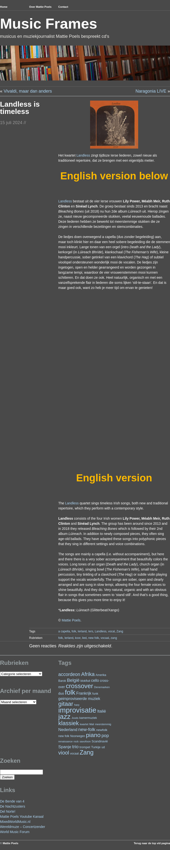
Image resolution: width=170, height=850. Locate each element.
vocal (111, 631)
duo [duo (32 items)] (61, 693)
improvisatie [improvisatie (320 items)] (77, 710)
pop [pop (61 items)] (105, 735)
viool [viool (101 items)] (63, 753)
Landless (83, 155)
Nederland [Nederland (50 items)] (67, 729)
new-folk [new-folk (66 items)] (86, 729)
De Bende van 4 (12, 801)
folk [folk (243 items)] (70, 692)
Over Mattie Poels (40, 6)
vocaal (105, 638)
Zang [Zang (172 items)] (87, 752)
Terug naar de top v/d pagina (152, 843)
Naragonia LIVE (151, 91)
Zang (120, 631)
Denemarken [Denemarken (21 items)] (102, 687)
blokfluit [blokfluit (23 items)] (85, 681)
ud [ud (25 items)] (103, 747)
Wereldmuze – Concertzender (22, 827)
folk (74, 631)
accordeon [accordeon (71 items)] (69, 674)
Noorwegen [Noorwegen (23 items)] (77, 736)
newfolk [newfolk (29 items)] (101, 730)
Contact (63, 6)
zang (114, 638)
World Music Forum (14, 832)
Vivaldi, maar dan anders (28, 91)
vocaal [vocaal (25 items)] (74, 753)
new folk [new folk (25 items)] (63, 736)
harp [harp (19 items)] (76, 704)
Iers (90, 631)
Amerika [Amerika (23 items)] (101, 675)
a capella (64, 631)
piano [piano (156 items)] (93, 735)
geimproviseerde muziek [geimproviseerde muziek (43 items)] (79, 699)
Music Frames (48, 24)
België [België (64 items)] (73, 680)
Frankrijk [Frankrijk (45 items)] (83, 693)
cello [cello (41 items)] (95, 680)
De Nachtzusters (12, 806)
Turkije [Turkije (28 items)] (96, 747)
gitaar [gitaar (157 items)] (65, 703)
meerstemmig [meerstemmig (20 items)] (103, 724)
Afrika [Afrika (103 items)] (88, 674)
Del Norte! (7, 811)
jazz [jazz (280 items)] (64, 716)
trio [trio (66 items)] (75, 746)
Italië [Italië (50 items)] (101, 711)
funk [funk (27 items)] (95, 693)
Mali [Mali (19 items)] (91, 724)
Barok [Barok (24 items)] (62, 681)
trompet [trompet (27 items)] (84, 747)
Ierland (82, 631)
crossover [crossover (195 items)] (79, 686)
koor (78, 638)
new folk (93, 638)
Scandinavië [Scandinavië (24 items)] (100, 741)
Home (4, 6)
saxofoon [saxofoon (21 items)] (85, 741)
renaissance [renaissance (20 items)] (65, 741)
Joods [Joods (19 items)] (74, 717)
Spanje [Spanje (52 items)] (64, 746)
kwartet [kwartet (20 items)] (84, 724)
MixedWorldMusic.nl (15, 822)
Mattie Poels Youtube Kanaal (21, 816)
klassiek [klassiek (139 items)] (68, 723)
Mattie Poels (71, 620)
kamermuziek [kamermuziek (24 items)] (88, 718)
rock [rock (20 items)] (76, 741)
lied (84, 638)
